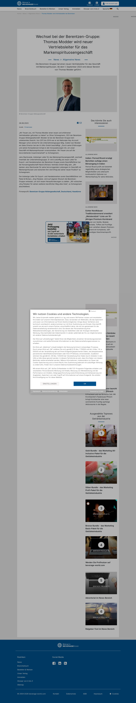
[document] (68, 347)
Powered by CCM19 (96, 391)
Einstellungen (50, 384)
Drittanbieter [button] (63, 391)
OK (85, 384)
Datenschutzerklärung (49, 391)
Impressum (36, 391)
